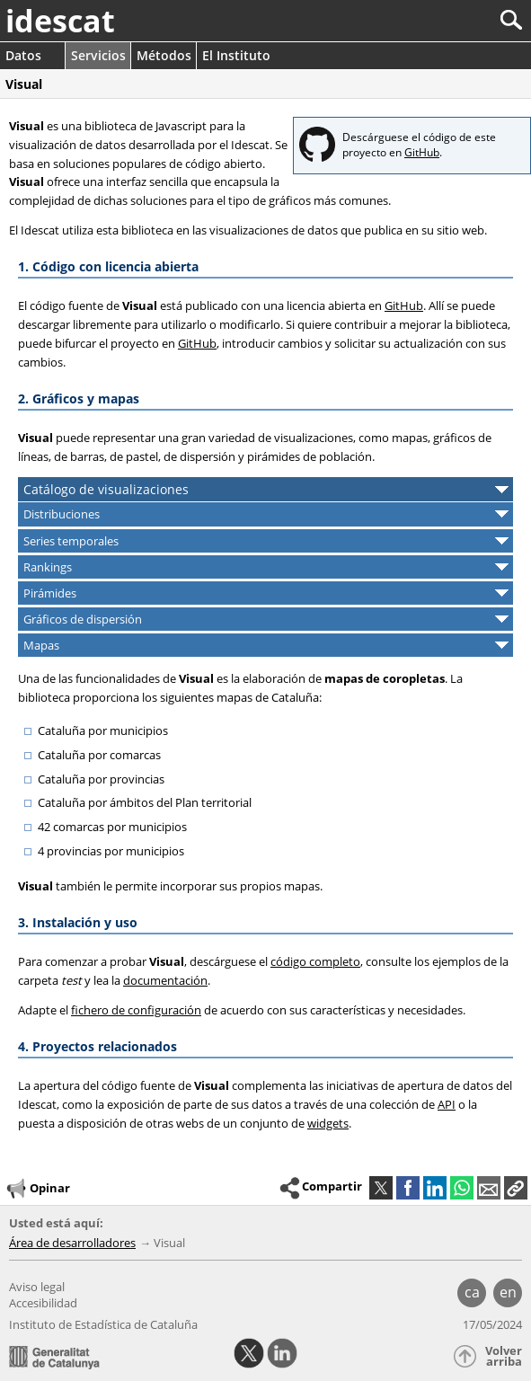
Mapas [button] (41, 645)
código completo (315, 961)
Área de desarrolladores (72, 1243)
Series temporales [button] (71, 541)
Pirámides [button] (49, 593)
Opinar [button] (37, 1188)
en (508, 1292)
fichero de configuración (136, 1010)
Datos (23, 55)
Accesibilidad (43, 1303)
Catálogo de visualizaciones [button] (106, 489)
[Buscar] (451, 20)
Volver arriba (503, 1356)
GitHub (421, 152)
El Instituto (236, 55)
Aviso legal (37, 1287)
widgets (328, 1123)
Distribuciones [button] (61, 514)
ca (472, 1292)
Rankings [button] (47, 567)
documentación (165, 980)
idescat (60, 20)
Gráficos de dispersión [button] (82, 619)
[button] (515, 1188)
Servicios (98, 55)
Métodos (164, 55)
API (447, 1104)
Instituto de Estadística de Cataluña (103, 1324)
